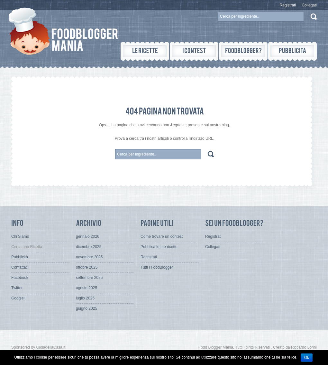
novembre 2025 (89, 257)
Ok (306, 357)
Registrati (288, 5)
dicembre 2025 (88, 247)
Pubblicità (19, 257)
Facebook (19, 277)
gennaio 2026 (87, 236)
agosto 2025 (86, 288)
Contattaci (20, 267)
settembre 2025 (89, 277)
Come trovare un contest (162, 236)
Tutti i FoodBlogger (157, 267)
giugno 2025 (86, 308)
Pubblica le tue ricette (159, 247)
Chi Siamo (20, 236)
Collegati (309, 5)
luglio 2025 (85, 298)
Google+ (18, 298)
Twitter (17, 288)
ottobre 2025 (86, 267)
